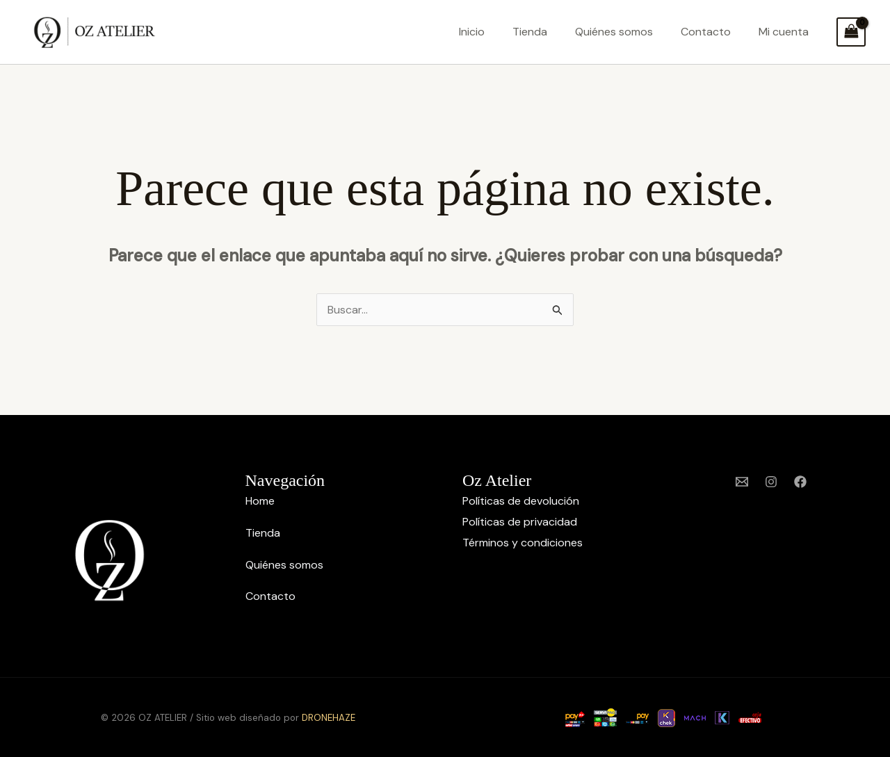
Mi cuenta (784, 31)
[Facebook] (800, 481)
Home (260, 501)
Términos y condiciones (522, 542)
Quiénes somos (614, 31)
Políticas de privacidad (519, 521)
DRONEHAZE (328, 718)
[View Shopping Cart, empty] (851, 31)
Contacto (706, 31)
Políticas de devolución (520, 501)
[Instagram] (771, 481)
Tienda (529, 31)
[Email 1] (742, 481)
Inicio (472, 31)
